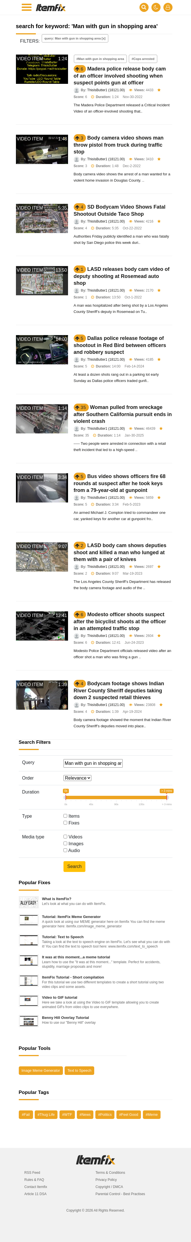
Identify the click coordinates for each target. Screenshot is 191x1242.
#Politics (105, 1114)
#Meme (152, 1114)
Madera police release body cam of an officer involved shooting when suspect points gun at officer (120, 76)
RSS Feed (32, 1173)
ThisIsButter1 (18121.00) (106, 90)
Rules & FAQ (34, 1180)
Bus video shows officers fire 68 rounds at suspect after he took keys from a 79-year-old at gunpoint (120, 483)
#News (85, 1114)
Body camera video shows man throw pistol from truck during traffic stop (119, 145)
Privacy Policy (106, 1180)
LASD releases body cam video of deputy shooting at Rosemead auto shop (122, 276)
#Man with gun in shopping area (100, 59)
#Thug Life (46, 1114)
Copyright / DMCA (109, 1187)
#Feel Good (128, 1114)
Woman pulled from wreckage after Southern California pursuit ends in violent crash (123, 414)
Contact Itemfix (35, 1187)
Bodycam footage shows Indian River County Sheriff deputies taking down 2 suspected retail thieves (119, 690)
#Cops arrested (143, 59)
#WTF (67, 1114)
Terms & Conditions (110, 1173)
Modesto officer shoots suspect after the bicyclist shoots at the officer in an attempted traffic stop (120, 621)
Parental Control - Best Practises (120, 1194)
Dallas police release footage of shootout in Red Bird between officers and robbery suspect (120, 345)
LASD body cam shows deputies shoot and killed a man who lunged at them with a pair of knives (120, 552)
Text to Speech (79, 1070)
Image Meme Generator (41, 1070)
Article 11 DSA (35, 1194)
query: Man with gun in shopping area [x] (75, 38)
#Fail (26, 1114)
